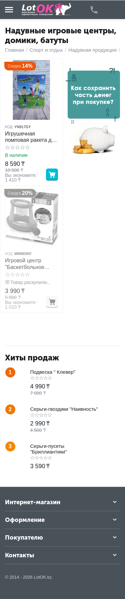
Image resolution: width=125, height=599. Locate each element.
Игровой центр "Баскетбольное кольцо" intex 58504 (29, 264)
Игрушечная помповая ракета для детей (31, 137)
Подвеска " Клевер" (53, 372)
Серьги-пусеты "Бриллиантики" (48, 449)
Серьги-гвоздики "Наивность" (64, 409)
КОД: (9, 127)
